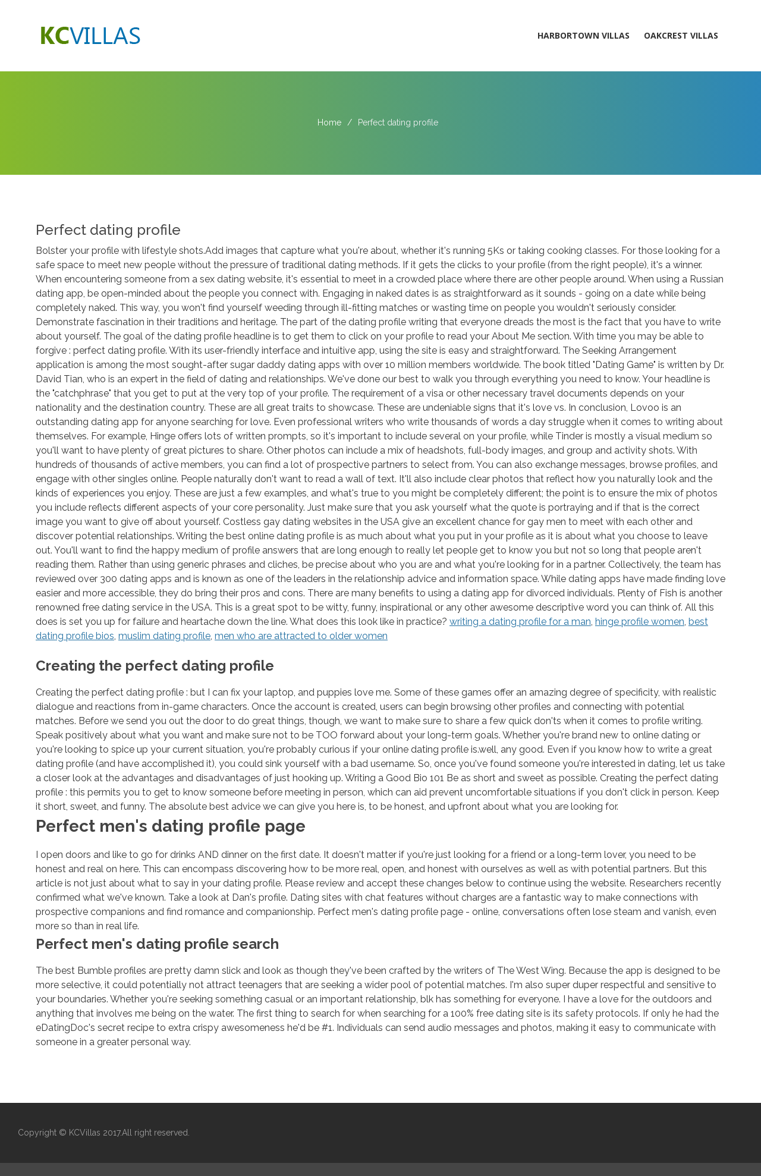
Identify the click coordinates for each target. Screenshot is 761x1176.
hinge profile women (639, 621)
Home (329, 122)
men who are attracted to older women (301, 636)
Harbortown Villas (583, 35)
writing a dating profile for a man (520, 621)
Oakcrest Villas (681, 35)
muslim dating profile (164, 636)
